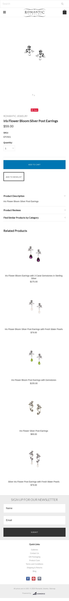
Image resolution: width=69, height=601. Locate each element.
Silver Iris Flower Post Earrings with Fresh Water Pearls (33, 482)
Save (36, 110)
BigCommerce (40, 593)
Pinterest (34, 579)
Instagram (39, 579)
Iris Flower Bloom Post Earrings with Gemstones (33, 380)
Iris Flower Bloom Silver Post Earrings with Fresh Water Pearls (34, 329)
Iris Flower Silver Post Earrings (33, 431)
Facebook (28, 579)
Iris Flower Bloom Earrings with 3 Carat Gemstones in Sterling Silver (33, 277)
